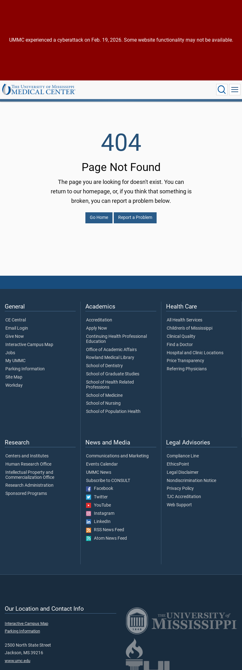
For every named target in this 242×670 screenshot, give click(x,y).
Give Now (14, 336)
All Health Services (184, 320)
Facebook (99, 488)
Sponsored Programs (26, 493)
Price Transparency (185, 360)
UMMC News (98, 472)
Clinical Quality (181, 336)
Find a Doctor (180, 344)
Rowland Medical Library (110, 357)
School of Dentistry (104, 365)
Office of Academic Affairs (111, 349)
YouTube (98, 505)
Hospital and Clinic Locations (195, 353)
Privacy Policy (180, 488)
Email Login (16, 328)
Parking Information (25, 369)
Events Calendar (102, 464)
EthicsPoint (178, 464)
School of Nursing (103, 403)
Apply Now (96, 328)
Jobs (10, 353)
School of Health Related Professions (110, 385)
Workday (14, 385)
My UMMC (15, 360)
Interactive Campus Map (29, 344)
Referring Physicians (187, 369)
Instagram (100, 513)
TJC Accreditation (184, 496)
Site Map (13, 377)
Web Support (179, 505)
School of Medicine (104, 395)
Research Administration (29, 485)
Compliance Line (183, 456)
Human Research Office (28, 464)
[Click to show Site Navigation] (234, 89)
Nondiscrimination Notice (191, 480)
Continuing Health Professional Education (116, 339)
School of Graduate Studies (112, 374)
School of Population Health (113, 411)
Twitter (97, 497)
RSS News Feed (105, 529)
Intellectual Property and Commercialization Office (29, 475)
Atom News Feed (106, 538)
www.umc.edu (17, 660)
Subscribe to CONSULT (108, 480)
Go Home (99, 217)
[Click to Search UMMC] (222, 89)
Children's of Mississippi (189, 328)
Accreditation (99, 320)
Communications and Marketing (117, 456)
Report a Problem (135, 217)
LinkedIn (98, 521)
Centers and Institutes (27, 456)
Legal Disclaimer (183, 472)
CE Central (15, 320)
